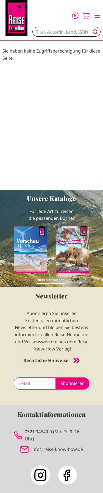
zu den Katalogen (50, 280)
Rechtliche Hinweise (51, 360)
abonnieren (72, 383)
